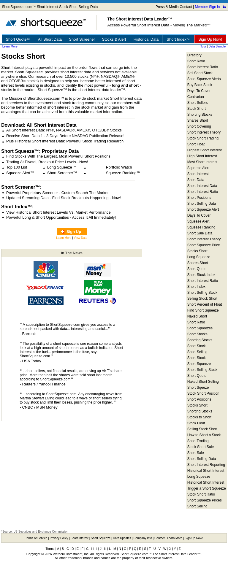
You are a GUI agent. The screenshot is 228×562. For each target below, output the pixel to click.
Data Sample (217, 46)
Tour (203, 46)
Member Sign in (207, 7)
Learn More (10, 46)
